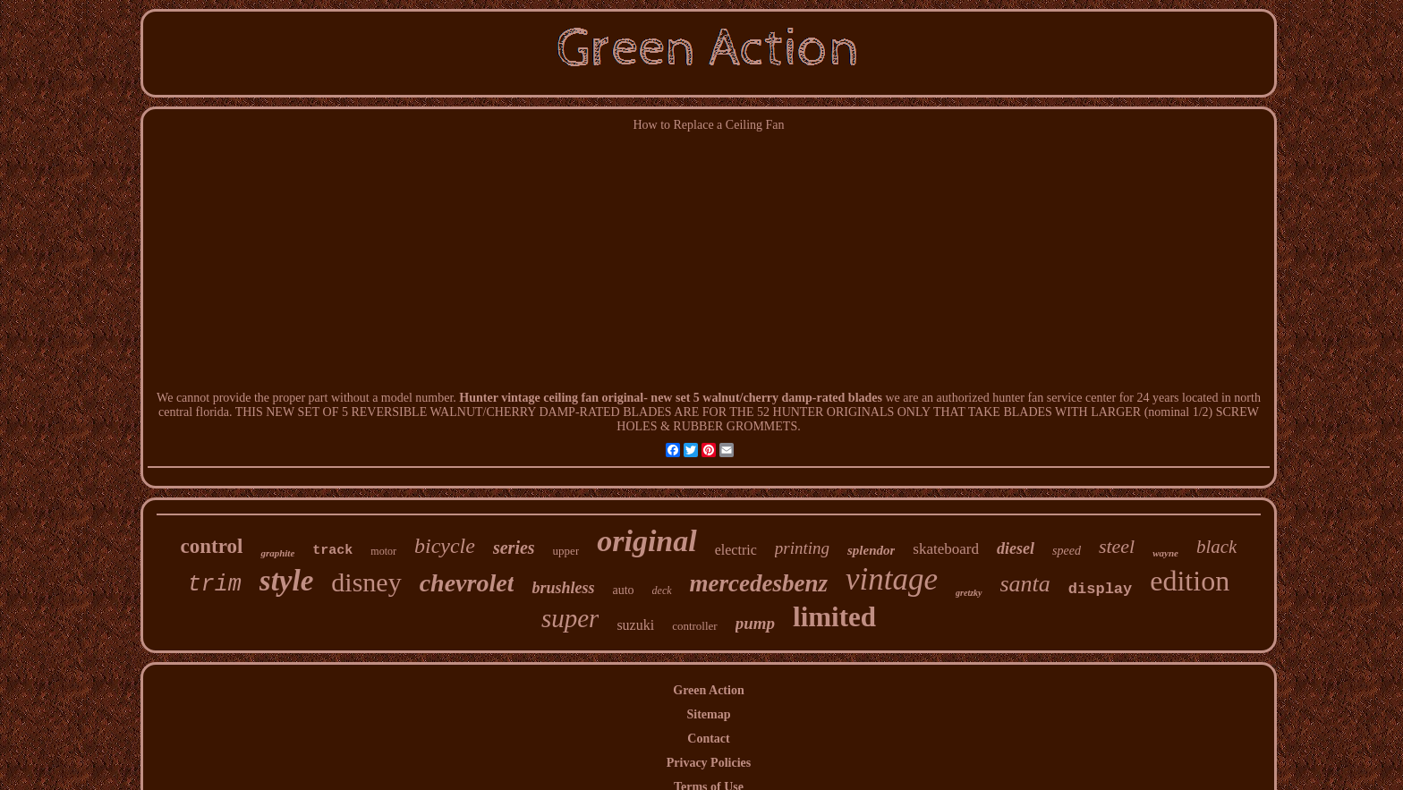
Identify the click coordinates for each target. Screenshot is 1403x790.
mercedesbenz (759, 583)
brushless (562, 588)
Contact (708, 738)
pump (755, 623)
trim (215, 585)
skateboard (946, 548)
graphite (277, 553)
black (1216, 546)
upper (566, 550)
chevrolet (467, 583)
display (1100, 589)
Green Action (708, 690)
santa (1025, 584)
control (212, 546)
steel (1117, 546)
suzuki (635, 625)
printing (802, 548)
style (286, 581)
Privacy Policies (709, 762)
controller (695, 626)
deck (662, 590)
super (570, 618)
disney (366, 582)
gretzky (969, 593)
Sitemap (708, 714)
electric (736, 549)
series (514, 547)
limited (834, 617)
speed (1066, 550)
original (646, 540)
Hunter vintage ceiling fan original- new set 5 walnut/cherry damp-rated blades (670, 397)
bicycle (444, 545)
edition (1189, 581)
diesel (1015, 548)
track (332, 550)
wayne (1165, 553)
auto (622, 590)
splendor (871, 550)
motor (383, 551)
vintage (892, 579)
